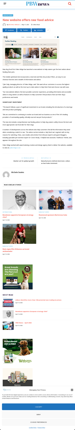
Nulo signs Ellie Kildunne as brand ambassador (16, 250)
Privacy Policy (41, 427)
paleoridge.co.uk (15, 148)
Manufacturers (7, 15)
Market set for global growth (23, 161)
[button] (72, 390)
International (7, 212)
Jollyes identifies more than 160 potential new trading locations (38, 300)
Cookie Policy (33, 427)
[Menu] (5, 3)
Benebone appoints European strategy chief (18, 216)
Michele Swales (14, 24)
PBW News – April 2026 (23, 323)
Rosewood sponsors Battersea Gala (53, 215)
